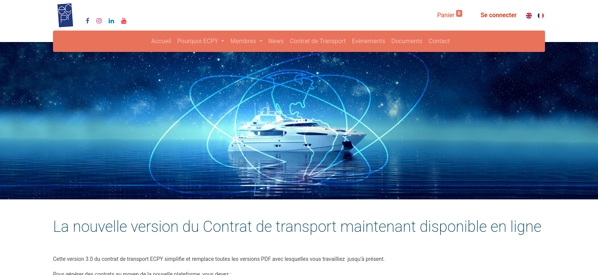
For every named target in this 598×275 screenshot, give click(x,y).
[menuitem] (161, 41)
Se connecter (499, 15)
